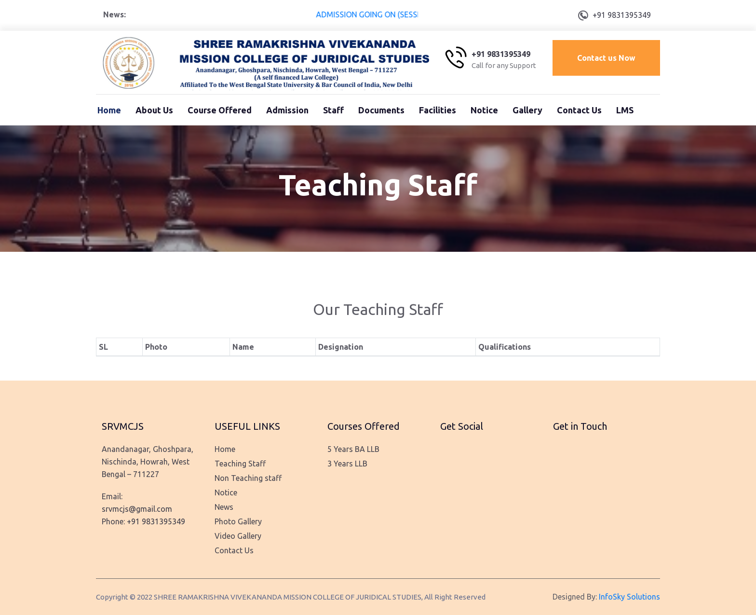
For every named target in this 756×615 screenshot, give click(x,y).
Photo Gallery (238, 521)
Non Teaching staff (248, 478)
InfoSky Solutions (629, 596)
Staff (333, 110)
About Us (154, 110)
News (224, 507)
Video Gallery (238, 536)
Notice (484, 110)
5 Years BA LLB (353, 449)
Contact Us (579, 110)
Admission (287, 110)
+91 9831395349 (622, 15)
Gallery (527, 110)
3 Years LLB (347, 463)
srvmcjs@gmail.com (137, 509)
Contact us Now (606, 58)
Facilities (437, 110)
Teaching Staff (240, 463)
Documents (381, 110)
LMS (625, 110)
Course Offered (220, 110)
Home (109, 110)
